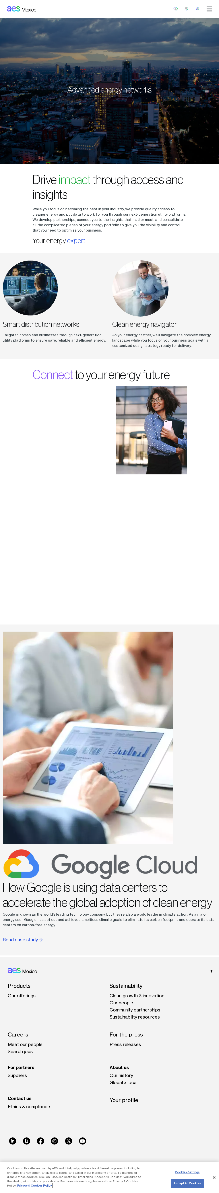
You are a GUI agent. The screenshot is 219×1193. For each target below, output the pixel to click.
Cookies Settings (187, 1172)
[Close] (214, 1177)
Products (19, 986)
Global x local (124, 1082)
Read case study (23, 939)
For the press (126, 1034)
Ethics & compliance (29, 1106)
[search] (198, 9)
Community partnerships (135, 1010)
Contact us (19, 1098)
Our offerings (22, 995)
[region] (109, 1177)
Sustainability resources (135, 1017)
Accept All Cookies (187, 1183)
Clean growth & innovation (137, 995)
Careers (18, 1034)
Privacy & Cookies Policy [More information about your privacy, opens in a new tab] (34, 1185)
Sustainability (126, 986)
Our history (121, 1075)
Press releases (125, 1044)
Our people (121, 1002)
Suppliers (17, 1075)
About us (119, 1067)
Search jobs (20, 1051)
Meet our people (25, 1044)
